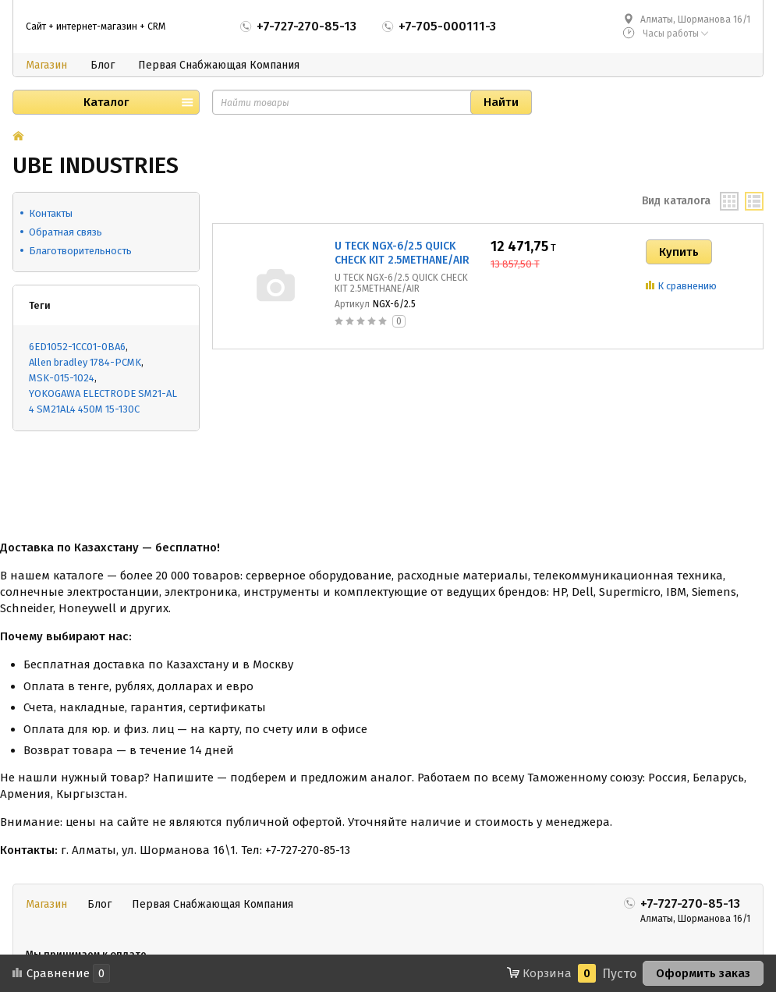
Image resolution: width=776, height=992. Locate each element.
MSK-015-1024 (61, 378)
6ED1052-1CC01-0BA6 (77, 347)
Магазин (46, 65)
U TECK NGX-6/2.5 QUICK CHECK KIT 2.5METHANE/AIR (402, 253)
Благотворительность (80, 251)
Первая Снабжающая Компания (218, 65)
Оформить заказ (703, 973)
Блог (102, 65)
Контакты (51, 213)
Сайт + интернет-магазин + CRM (95, 26)
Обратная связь (65, 232)
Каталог (106, 102)
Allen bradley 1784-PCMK (85, 362)
